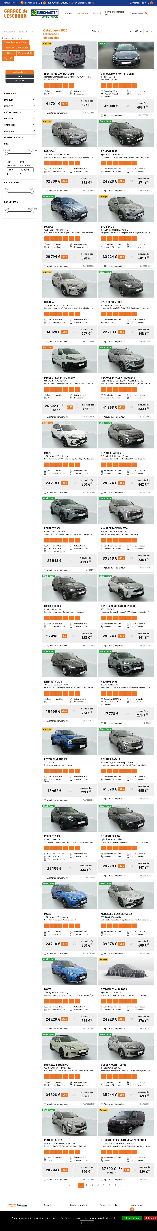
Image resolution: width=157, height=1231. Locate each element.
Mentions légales (78, 1205)
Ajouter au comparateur (57, 113)
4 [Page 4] (98, 1185)
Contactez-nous (11, 3)
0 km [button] (20, 76)
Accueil (68, 13)
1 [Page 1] (80, 1185)
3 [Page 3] (92, 1185)
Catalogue (82, 13)
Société (97, 13)
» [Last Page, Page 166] (126, 1185)
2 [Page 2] (86, 1185)
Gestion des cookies (109, 1205)
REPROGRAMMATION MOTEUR (115, 13)
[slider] (6, 153)
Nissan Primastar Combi (15, 42)
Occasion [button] (19, 81)
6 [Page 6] (109, 1185)
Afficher (138, 31)
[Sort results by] (117, 31)
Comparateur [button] (138, 13)
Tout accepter (131, 1218)
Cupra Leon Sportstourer (16, 47)
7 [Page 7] (115, 1185)
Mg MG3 (8, 58)
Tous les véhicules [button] (20, 72)
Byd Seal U (9, 53)
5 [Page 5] (104, 1185)
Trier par (96, 31)
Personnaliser (86, 1223)
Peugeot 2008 (25, 53)
